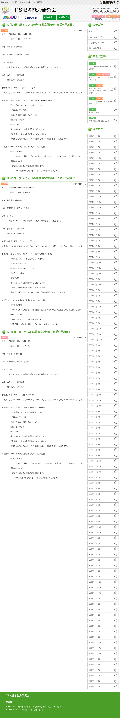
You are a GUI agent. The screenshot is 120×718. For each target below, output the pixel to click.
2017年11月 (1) (95, 648)
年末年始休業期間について (101, 119)
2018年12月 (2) (95, 582)
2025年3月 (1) (94, 186)
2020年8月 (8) (94, 483)
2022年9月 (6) (94, 345)
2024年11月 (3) (95, 202)
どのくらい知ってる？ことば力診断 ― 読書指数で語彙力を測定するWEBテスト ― (101, 89)
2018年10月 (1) (95, 593)
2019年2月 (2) (94, 571)
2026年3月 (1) (94, 142)
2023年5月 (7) (94, 301)
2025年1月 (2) (94, 191)
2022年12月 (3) (95, 329)
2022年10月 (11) (95, 340)
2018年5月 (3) (94, 620)
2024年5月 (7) (94, 235)
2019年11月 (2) (95, 527)
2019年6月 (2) (94, 554)
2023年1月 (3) (94, 323)
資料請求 (64, 17)
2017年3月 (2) (94, 681)
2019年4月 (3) (94, 560)
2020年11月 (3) (95, 466)
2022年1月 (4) (94, 389)
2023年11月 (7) (95, 268)
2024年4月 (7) (94, 241)
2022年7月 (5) (94, 356)
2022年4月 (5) (94, 373)
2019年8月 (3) (94, 543)
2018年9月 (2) (94, 598)
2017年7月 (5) (94, 665)
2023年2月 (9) (94, 318)
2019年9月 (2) (94, 538)
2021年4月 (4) (94, 439)
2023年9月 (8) (94, 279)
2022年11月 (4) (95, 334)
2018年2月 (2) (94, 631)
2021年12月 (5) (95, 395)
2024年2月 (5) (94, 252)
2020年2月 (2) (94, 516)
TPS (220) (93, 32)
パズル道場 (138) (95, 37)
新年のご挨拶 (101, 110)
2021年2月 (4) (94, 450)
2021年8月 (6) (94, 417)
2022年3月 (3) (94, 378)
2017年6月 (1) (94, 670)
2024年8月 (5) (94, 219)
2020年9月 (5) (94, 477)
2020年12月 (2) (95, 461)
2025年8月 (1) (94, 169)
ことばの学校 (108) (96, 43)
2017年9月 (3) (94, 659)
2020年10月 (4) (95, 472)
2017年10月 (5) (95, 654)
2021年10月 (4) (95, 406)
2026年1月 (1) (94, 153)
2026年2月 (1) (94, 147)
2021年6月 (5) (94, 428)
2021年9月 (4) (94, 411)
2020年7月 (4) (94, 488)
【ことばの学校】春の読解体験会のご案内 (101, 101)
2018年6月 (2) (94, 615)
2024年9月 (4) (94, 213)
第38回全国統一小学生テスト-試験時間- (101, 66)
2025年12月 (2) (95, 158)
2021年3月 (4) (94, 444)
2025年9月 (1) (94, 164)
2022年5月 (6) (94, 367)
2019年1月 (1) (94, 576)
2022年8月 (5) (94, 351)
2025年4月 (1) (94, 180)
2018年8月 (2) (94, 604)
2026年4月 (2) (94, 136)
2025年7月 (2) (94, 175)
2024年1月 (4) (94, 257)
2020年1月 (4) (94, 521)
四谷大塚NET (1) (95, 48)
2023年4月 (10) (95, 307)
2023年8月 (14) (95, 285)
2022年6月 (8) (94, 362)
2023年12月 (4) (95, 263)
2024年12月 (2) (95, 197)
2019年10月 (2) (95, 532)
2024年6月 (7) (94, 230)
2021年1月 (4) (94, 455)
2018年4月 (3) (94, 626)
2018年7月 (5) (94, 609)
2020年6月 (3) (94, 494)
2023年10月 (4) (95, 274)
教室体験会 (49, 17)
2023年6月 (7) (94, 296)
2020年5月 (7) (94, 499)
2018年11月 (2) (95, 587)
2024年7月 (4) (94, 224)
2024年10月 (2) (95, 208)
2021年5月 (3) (94, 433)
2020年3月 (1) (94, 510)
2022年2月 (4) (94, 384)
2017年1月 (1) (94, 687)
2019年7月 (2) (94, 549)
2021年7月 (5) (94, 422)
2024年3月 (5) (94, 246)
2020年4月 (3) (94, 505)
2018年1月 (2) (94, 637)
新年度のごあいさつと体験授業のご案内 (101, 77)
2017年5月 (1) (94, 676)
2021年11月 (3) (95, 400)
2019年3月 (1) (94, 565)
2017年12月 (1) (95, 642)
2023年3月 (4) (94, 312)
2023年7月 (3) (94, 290)
